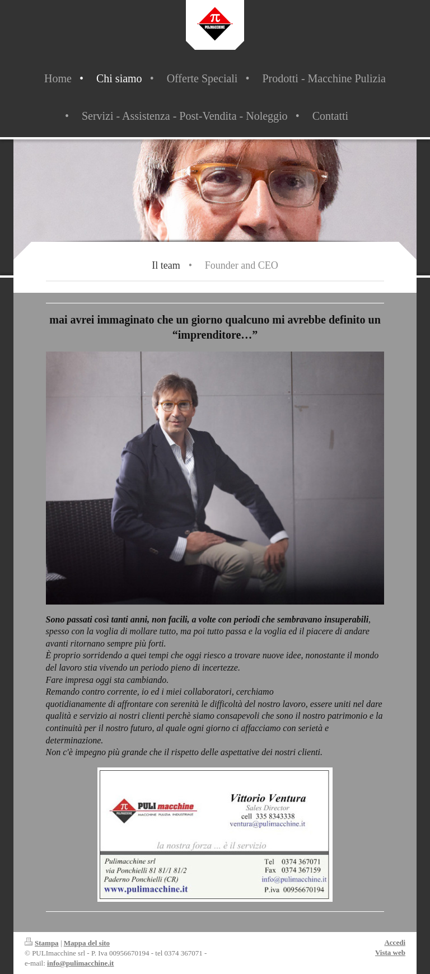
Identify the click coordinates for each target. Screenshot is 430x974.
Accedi (394, 942)
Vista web (390, 952)
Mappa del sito (87, 943)
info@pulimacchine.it (80, 963)
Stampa (42, 943)
